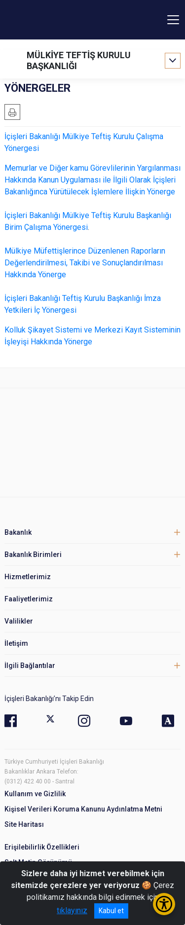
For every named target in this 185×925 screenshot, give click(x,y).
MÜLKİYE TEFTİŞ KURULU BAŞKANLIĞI (79, 60)
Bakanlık (18, 532)
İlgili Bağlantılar (29, 665)
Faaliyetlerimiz (28, 599)
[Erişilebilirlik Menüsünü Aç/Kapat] (164, 904)
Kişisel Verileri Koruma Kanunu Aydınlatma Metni (83, 809)
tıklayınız (72, 910)
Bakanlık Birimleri (33, 554)
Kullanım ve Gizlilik (35, 794)
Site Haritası (24, 824)
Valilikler (18, 621)
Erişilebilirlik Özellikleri (41, 847)
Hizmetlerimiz (27, 577)
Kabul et (111, 911)
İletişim (16, 643)
